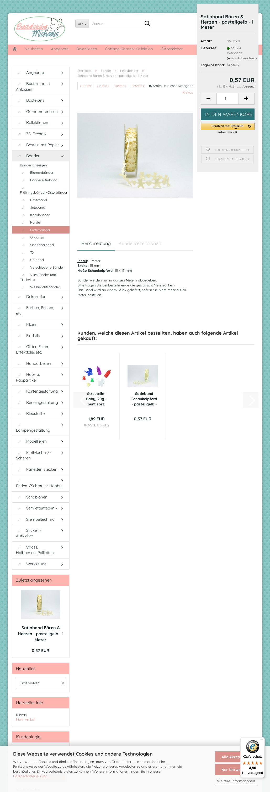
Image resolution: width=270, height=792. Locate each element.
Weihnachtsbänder (40, 287)
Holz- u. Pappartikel (28, 377)
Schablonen (31, 497)
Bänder (28, 155)
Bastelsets (30, 100)
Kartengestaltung (37, 391)
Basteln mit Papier (37, 144)
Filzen (26, 324)
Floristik (28, 335)
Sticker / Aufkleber (28, 533)
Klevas (187, 92)
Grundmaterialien (37, 111)
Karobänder (35, 215)
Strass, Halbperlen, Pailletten (35, 550)
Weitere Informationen (236, 781)
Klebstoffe (30, 413)
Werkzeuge (31, 563)
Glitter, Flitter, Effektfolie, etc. (32, 349)
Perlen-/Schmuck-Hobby (39, 483)
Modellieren (31, 441)
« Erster (86, 86)
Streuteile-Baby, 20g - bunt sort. (96, 398)
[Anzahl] (227, 99)
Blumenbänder (37, 172)
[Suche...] (82, 23)
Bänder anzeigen (33, 165)
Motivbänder (35, 230)
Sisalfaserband (37, 245)
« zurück (103, 86)
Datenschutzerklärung (30, 776)
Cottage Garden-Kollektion (129, 48)
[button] (208, 99)
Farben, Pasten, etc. (35, 310)
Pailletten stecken (36, 469)
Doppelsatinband (38, 180)
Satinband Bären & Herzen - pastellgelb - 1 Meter (40, 633)
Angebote (59, 48)
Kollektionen (32, 122)
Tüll (27, 252)
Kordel (30, 222)
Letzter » (138, 86)
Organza (32, 237)
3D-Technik (31, 133)
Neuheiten (34, 48)
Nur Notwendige (235, 769)
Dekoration (31, 296)
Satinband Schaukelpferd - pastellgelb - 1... (144, 399)
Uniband (32, 260)
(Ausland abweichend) (242, 58)
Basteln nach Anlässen (33, 86)
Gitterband (33, 200)
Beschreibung (96, 243)
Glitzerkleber (172, 48)
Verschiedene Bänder (42, 267)
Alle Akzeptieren (236, 757)
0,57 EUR (40, 650)
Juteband (32, 207)
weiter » (120, 86)
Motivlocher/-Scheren (33, 455)
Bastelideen (86, 48)
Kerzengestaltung (37, 402)
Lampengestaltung (33, 427)
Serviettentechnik (36, 508)
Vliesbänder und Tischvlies (38, 277)
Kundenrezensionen (140, 243)
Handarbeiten (33, 363)
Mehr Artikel (25, 719)
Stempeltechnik (35, 519)
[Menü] (261, 740)
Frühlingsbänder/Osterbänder (43, 190)
